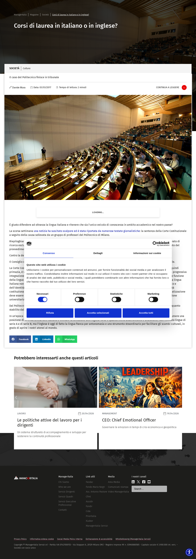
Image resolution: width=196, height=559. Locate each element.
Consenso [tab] (49, 253)
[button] (20, 339)
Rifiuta (50, 313)
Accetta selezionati (98, 313)
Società (45, 14)
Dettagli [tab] (98, 253)
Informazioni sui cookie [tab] (147, 253)
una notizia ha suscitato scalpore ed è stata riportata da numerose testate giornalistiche (87, 231)
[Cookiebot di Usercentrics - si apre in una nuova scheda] (155, 243)
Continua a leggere (167, 87)
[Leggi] (55, 408)
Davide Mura (18, 87)
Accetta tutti (146, 313)
